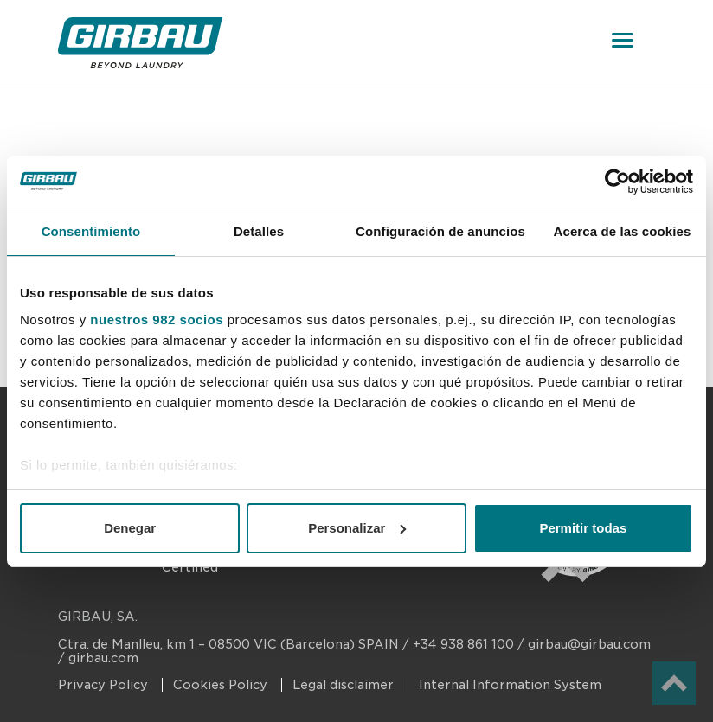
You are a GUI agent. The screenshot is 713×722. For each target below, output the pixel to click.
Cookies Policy (222, 685)
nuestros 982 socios (156, 319)
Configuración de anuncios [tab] (440, 231)
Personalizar (357, 528)
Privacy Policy (104, 685)
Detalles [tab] (259, 231)
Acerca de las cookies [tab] (622, 231)
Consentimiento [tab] (91, 231)
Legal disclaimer (344, 685)
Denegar (130, 528)
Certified (190, 567)
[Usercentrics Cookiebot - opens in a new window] (617, 182)
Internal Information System (510, 685)
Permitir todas (582, 528)
